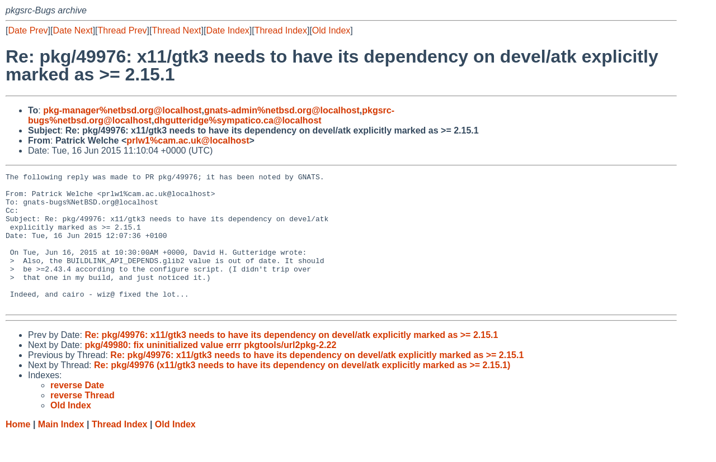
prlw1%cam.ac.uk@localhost (187, 140)
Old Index (331, 30)
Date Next (72, 30)
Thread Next (176, 30)
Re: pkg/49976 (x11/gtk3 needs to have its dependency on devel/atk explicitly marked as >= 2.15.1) (302, 392)
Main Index (61, 451)
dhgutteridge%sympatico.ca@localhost (237, 120)
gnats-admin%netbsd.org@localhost (282, 110)
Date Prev (28, 30)
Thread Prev (122, 30)
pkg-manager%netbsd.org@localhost (122, 110)
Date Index (227, 30)
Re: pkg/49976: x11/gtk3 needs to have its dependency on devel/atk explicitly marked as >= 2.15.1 (291, 361)
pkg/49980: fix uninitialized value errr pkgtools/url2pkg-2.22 (210, 372)
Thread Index (281, 30)
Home (18, 451)
